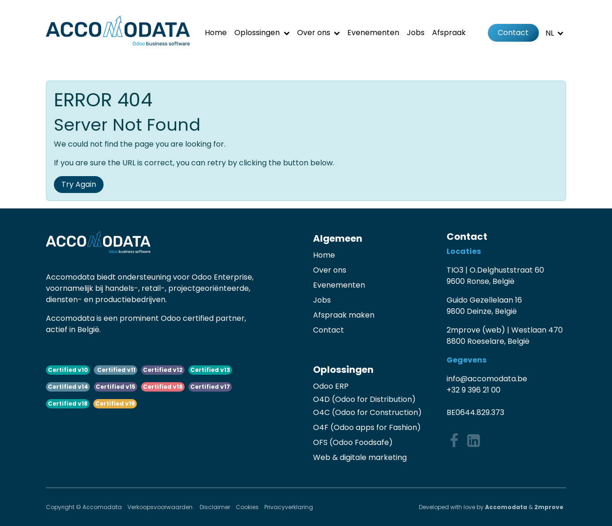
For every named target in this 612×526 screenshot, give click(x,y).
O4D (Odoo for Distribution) (364, 399)
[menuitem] (216, 32)
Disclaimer (215, 507)
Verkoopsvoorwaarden (160, 507)
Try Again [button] (78, 184)
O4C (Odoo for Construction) (367, 412)
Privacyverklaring (288, 507)
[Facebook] (454, 440)
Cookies (247, 507)
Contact (513, 32)
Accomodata (506, 507)
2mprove (548, 507)
